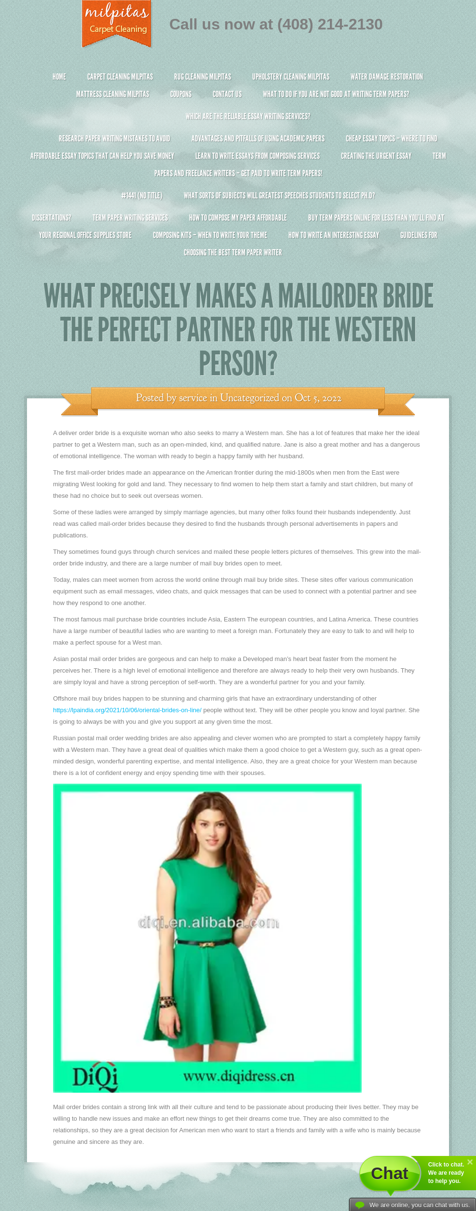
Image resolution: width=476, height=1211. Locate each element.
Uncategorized (249, 398)
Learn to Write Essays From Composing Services (257, 156)
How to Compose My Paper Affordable (238, 217)
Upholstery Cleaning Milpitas (290, 76)
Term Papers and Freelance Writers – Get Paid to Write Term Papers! (238, 169)
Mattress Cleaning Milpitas (112, 94)
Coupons (180, 94)
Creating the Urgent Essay (376, 156)
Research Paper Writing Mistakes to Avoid (114, 138)
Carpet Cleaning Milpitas (120, 76)
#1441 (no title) (142, 195)
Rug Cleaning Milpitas (202, 76)
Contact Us (227, 94)
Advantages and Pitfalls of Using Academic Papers (258, 138)
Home (59, 76)
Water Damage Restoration (387, 76)
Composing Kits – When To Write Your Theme (210, 235)
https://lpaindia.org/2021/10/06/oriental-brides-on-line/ (127, 710)
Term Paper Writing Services (130, 217)
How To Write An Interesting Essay (333, 235)
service (193, 398)
